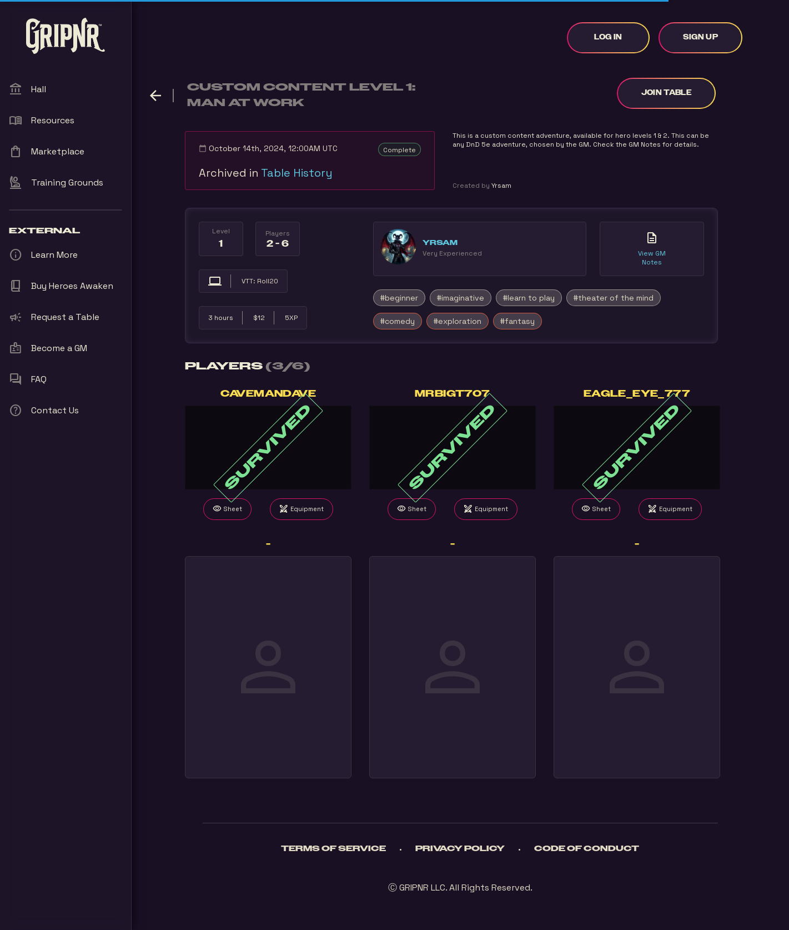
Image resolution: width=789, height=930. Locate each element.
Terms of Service (333, 849)
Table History (297, 173)
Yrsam (440, 242)
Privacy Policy (460, 849)
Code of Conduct (586, 849)
